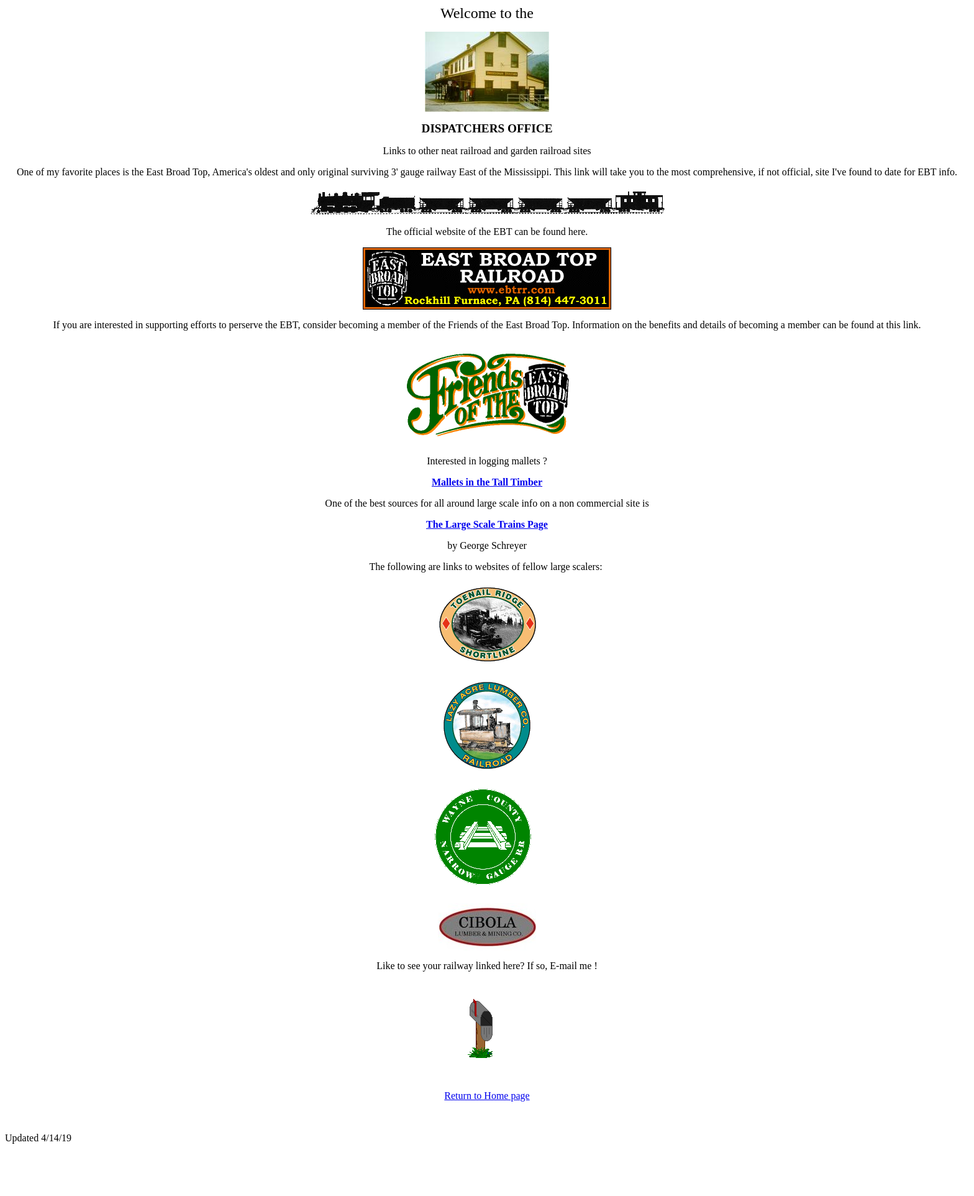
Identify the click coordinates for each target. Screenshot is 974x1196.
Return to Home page (486, 1095)
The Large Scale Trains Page (487, 524)
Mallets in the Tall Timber (487, 482)
